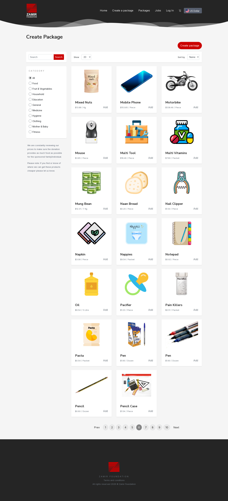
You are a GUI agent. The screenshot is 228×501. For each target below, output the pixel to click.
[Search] (41, 57)
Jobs (158, 10)
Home (103, 10)
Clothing (36, 121)
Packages (144, 10)
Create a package (122, 10)
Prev (97, 427)
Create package (189, 45)
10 (166, 427)
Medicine (37, 110)
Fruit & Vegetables (42, 88)
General (36, 105)
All (33, 78)
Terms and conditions (114, 480)
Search (59, 57)
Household (38, 94)
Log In (170, 10)
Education (37, 99)
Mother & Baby (40, 126)
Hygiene (36, 115)
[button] (37, 70)
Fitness (36, 132)
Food (35, 83)
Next (176, 427)
